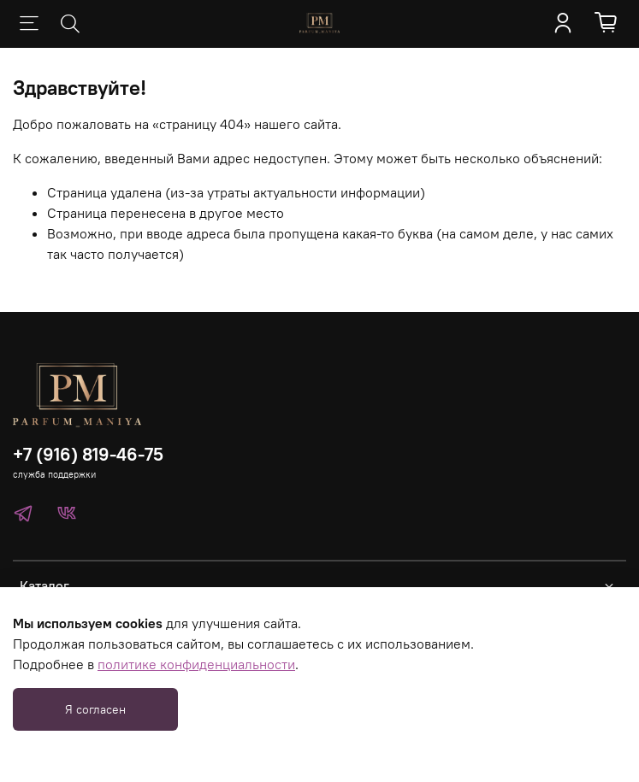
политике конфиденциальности (196, 664)
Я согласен (95, 709)
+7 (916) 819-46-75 (88, 454)
